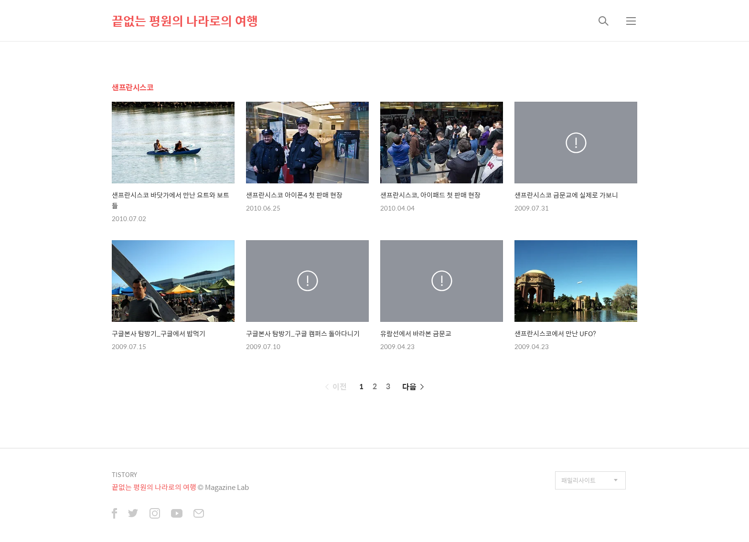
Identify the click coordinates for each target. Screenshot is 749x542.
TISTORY (124, 474)
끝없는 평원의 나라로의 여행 (185, 20)
